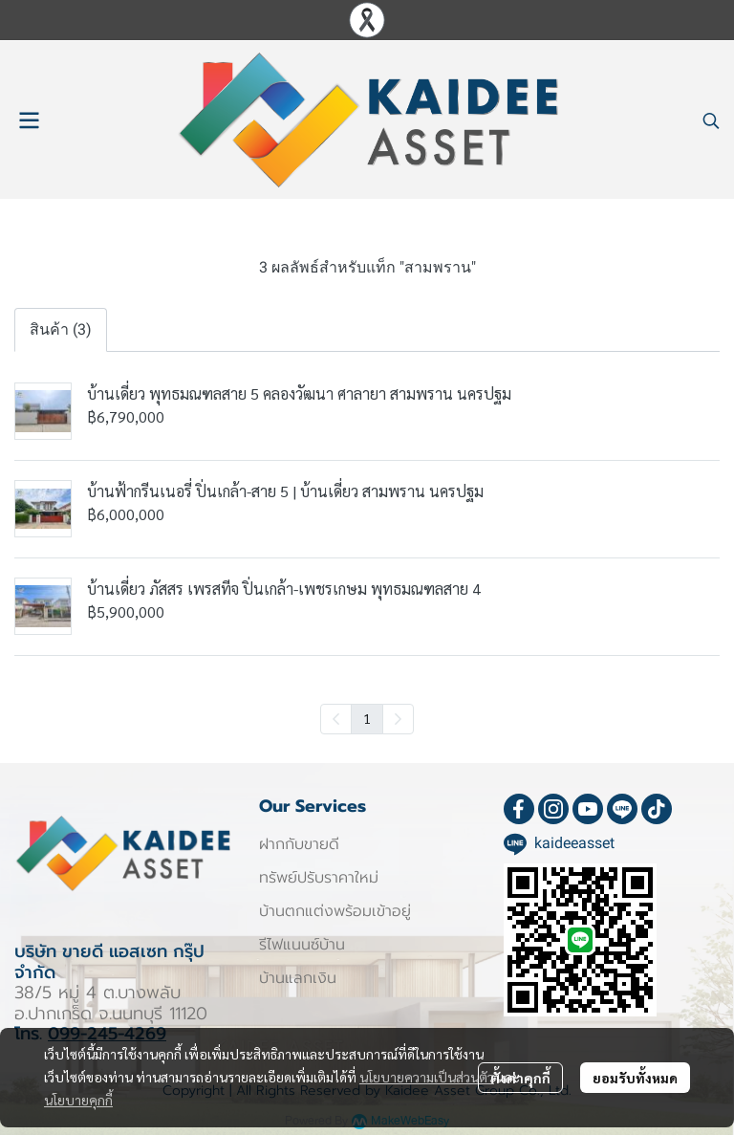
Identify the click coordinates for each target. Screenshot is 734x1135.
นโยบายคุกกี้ (78, 1099)
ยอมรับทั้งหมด (635, 1077)
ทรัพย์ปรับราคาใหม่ (318, 877)
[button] (711, 120)
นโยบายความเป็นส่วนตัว (426, 1076)
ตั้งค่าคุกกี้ (520, 1077)
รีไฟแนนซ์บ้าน (302, 944)
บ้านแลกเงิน (297, 978)
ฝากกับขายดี (299, 844)
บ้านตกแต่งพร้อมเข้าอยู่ (335, 911)
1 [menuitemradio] (367, 718)
